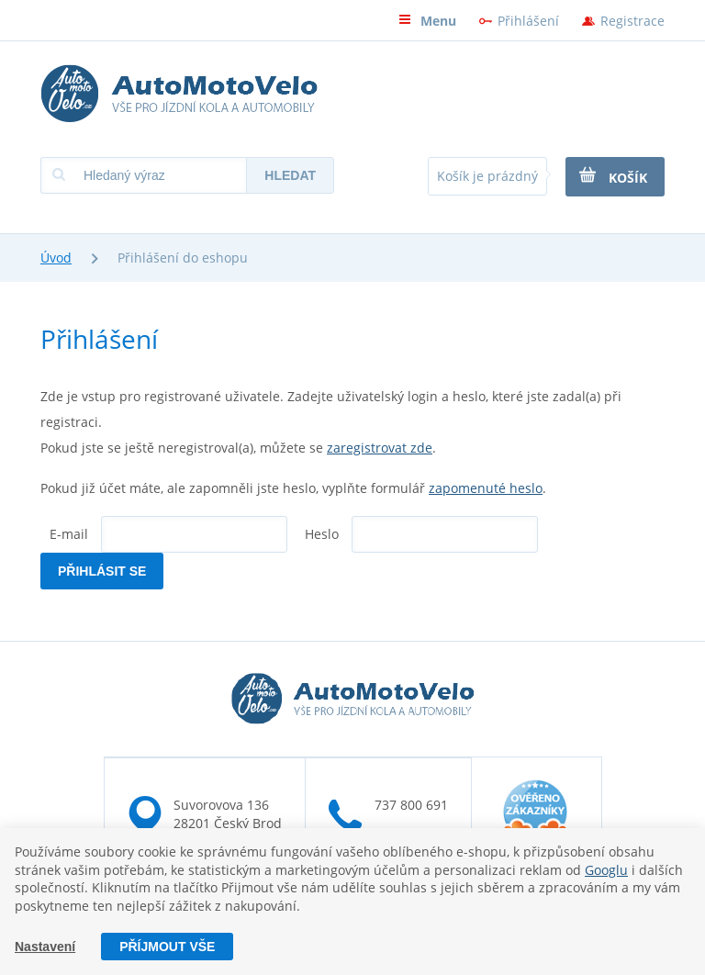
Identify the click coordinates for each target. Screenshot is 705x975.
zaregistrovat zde (379, 447)
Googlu (606, 869)
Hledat (290, 175)
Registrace (632, 20)
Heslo (322, 534)
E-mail (69, 534)
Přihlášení (528, 20)
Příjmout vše (167, 946)
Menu (427, 20)
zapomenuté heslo (486, 488)
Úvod (56, 257)
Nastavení (45, 946)
